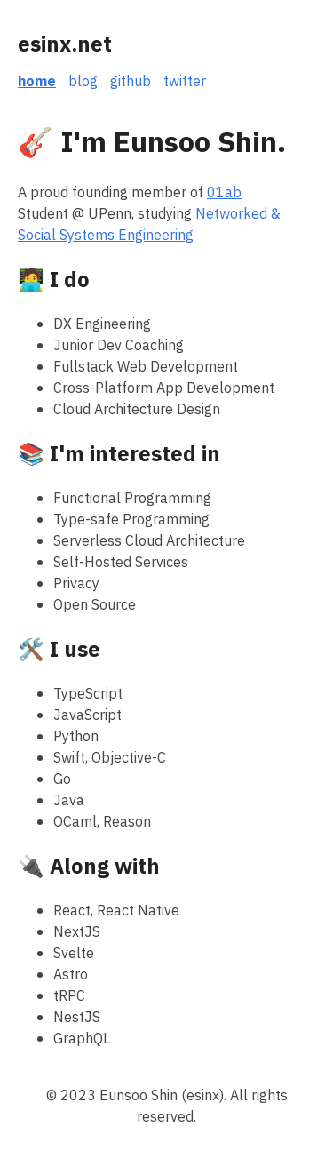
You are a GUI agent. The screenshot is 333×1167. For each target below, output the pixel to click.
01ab (224, 193)
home (37, 81)
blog (83, 81)
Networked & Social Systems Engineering (149, 225)
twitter (184, 81)
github (130, 81)
